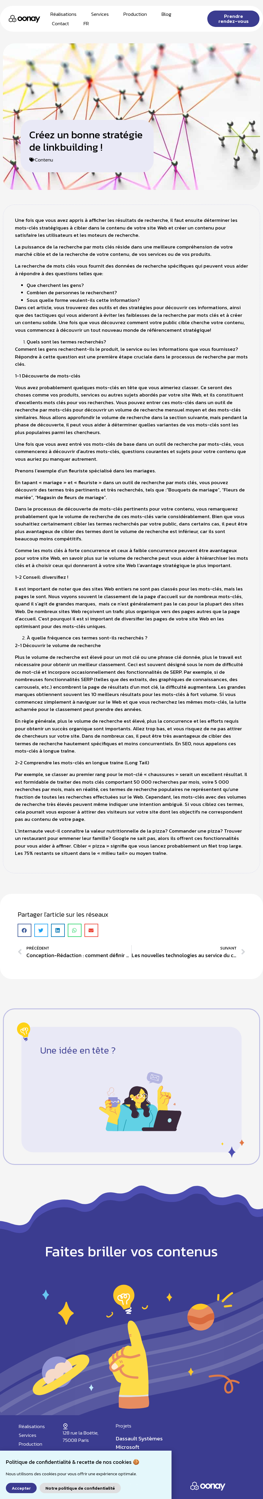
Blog (166, 14)
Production (135, 14)
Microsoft (127, 1447)
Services (100, 14)
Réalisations (63, 14)
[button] (24, 930)
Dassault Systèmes (139, 1438)
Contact (60, 23)
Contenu (44, 160)
